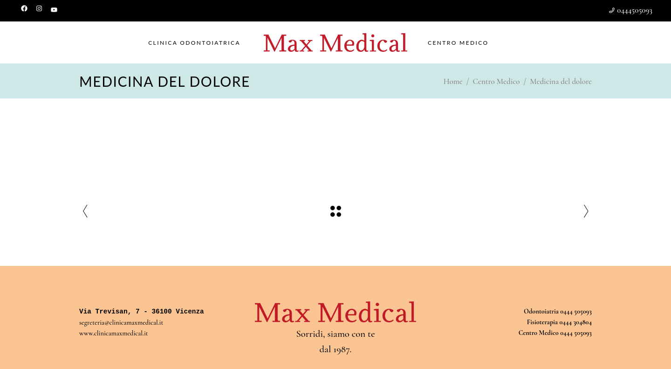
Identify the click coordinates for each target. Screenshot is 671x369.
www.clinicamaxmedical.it (113, 333)
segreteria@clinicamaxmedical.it (121, 323)
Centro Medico (496, 81)
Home (453, 81)
